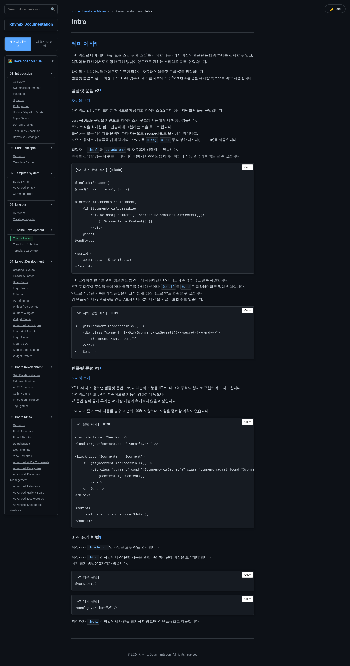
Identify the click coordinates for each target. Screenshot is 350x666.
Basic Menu (20, 282)
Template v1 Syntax (25, 244)
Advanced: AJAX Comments (31, 462)
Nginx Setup (21, 118)
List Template (21, 449)
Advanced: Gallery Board (28, 492)
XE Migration (21, 106)
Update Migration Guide (28, 112)
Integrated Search (24, 331)
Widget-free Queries (25, 306)
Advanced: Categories (27, 468)
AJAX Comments (24, 387)
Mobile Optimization (26, 349)
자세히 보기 (80, 100)
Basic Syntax (21, 181)
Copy (247, 167)
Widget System (22, 356)
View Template (22, 456)
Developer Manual (94, 11)
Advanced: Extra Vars (26, 486)
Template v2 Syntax (25, 250)
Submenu (19, 294)
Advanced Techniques (27, 325)
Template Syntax (23, 162)
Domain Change (23, 124)
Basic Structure (23, 431)
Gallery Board (21, 393)
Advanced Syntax (24, 187)
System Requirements (27, 87)
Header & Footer (23, 276)
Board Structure (23, 437)
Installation (20, 93)
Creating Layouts (24, 219)
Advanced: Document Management (25, 477)
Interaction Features (26, 399)
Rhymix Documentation (31, 24)
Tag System (20, 406)
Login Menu (20, 288)
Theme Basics (22, 238)
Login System (21, 337)
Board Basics (21, 443)
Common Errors (23, 193)
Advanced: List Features (28, 498)
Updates (18, 100)
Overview (19, 81)
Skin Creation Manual (26, 375)
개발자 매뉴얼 (18, 44)
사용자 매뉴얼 (44, 44)
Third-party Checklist (26, 131)
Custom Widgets (23, 313)
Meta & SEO (20, 343)
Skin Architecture (24, 381)
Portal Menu (21, 300)
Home (75, 11)
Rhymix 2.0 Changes (26, 137)
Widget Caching (23, 319)
